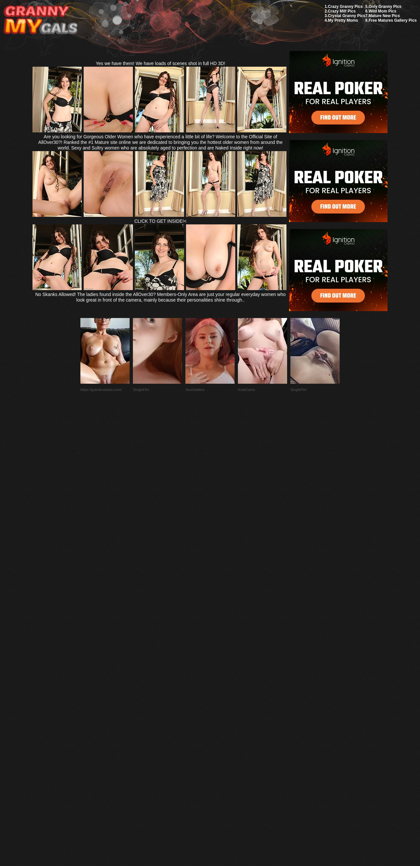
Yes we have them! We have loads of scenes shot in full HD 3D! (160, 63)
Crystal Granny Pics (346, 15)
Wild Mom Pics (382, 11)
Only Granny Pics (384, 6)
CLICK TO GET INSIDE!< (160, 221)
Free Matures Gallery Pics (392, 20)
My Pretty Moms (343, 20)
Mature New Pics (384, 15)
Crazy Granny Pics (345, 6)
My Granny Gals (40, 20)
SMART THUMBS (221, 711)
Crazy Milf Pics (342, 11)
